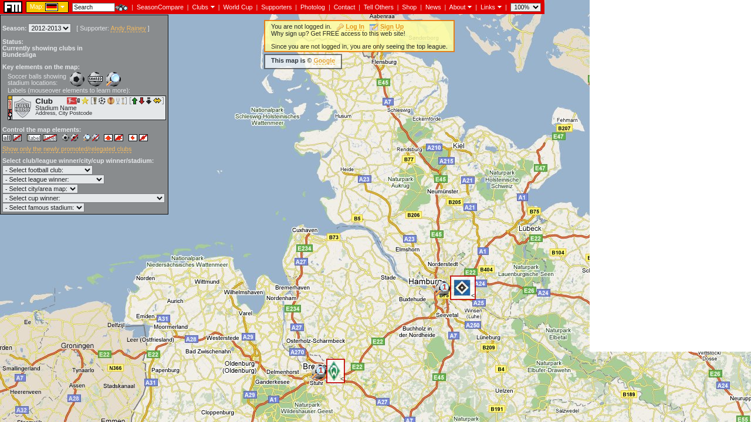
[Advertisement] (670, 176)
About (457, 7)
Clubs (200, 7)
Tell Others (379, 7)
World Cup (237, 7)
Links (488, 7)
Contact (345, 7)
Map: (37, 6)
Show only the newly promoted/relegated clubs (66, 148)
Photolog (312, 7)
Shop (409, 7)
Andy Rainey (128, 28)
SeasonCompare (160, 7)
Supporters (276, 7)
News (433, 7)
